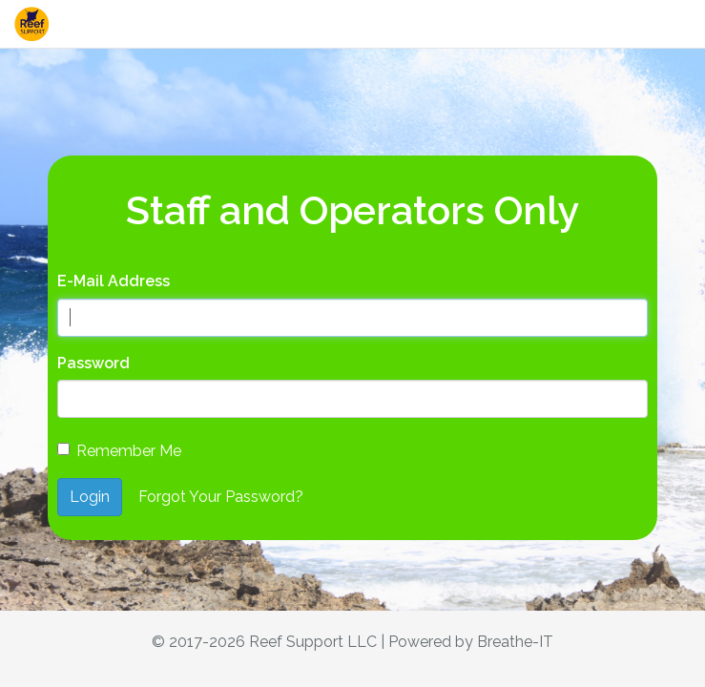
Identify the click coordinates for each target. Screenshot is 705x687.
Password (93, 363)
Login (90, 497)
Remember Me (119, 451)
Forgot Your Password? (220, 497)
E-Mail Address (113, 281)
